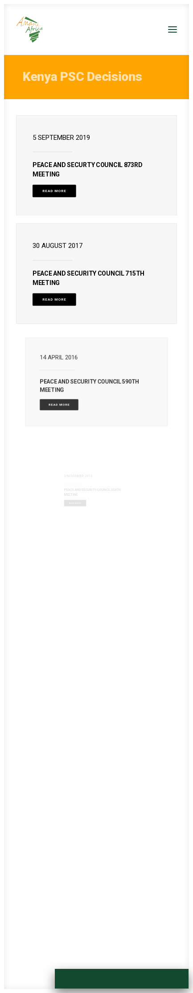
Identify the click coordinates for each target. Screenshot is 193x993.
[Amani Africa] (29, 29)
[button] (172, 29)
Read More (54, 191)
